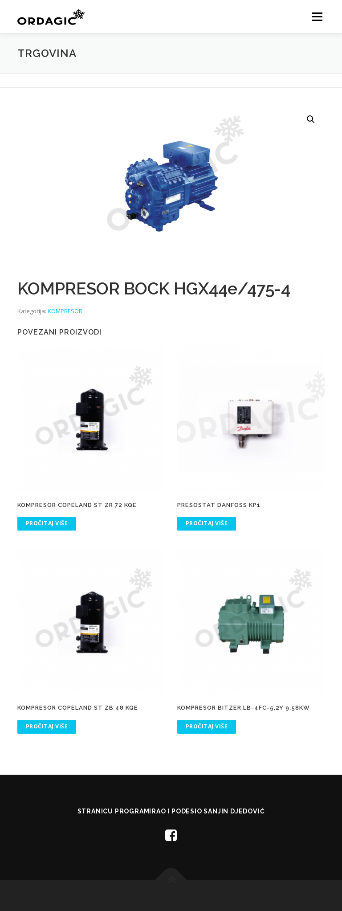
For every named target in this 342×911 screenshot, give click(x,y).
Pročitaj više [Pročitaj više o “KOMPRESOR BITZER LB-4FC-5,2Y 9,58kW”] (207, 726)
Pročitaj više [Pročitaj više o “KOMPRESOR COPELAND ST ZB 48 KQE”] (47, 726)
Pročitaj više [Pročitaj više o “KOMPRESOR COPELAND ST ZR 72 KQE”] (47, 523)
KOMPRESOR (65, 311)
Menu (317, 16)
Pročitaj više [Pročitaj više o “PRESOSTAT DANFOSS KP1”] (207, 523)
